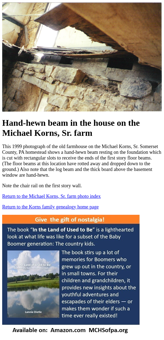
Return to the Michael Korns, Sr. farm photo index (51, 196)
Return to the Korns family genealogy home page (50, 207)
